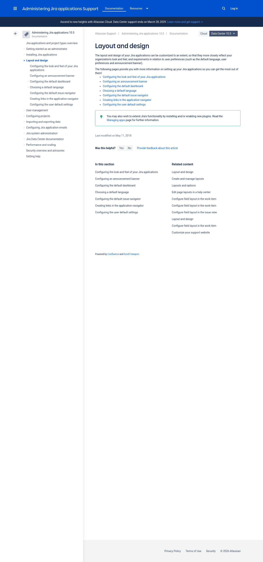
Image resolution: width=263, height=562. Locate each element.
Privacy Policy (173, 551)
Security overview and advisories (45, 150)
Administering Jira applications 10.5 (53, 32)
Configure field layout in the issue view (194, 212)
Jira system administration (42, 133)
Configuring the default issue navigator (53, 93)
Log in (234, 8)
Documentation (114, 8)
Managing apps (116, 120)
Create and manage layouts (188, 178)
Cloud (203, 33)
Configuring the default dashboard (50, 81)
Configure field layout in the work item (194, 198)
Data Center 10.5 (224, 33)
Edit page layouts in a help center (191, 192)
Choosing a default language (47, 87)
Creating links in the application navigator (54, 98)
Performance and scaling (41, 144)
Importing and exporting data (43, 121)
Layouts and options (184, 185)
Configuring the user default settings (51, 104)
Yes (121, 148)
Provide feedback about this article (157, 148)
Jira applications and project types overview (52, 43)
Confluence (113, 254)
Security (211, 551)
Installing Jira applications (41, 54)
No (129, 148)
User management (37, 110)
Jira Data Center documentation (45, 139)
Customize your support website (191, 232)
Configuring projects (38, 116)
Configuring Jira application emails (46, 127)
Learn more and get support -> (185, 21)
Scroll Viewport (131, 254)
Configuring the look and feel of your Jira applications (134, 76)
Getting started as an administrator (46, 48)
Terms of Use (193, 551)
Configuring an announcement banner (52, 75)
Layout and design (37, 60)
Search (224, 8)
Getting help (33, 156)
